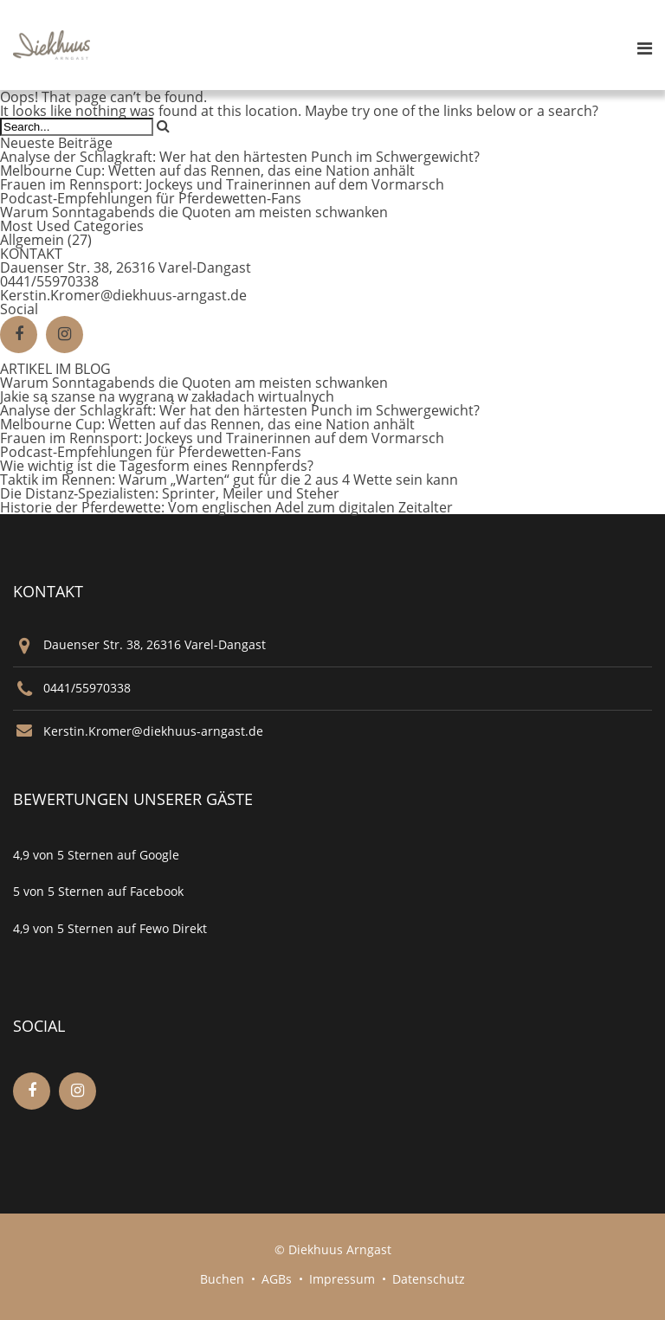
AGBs (276, 1279)
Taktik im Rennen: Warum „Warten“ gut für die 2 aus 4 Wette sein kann (229, 479)
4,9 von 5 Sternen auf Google (96, 855)
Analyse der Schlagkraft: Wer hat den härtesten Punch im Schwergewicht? (240, 156)
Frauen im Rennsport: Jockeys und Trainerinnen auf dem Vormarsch (222, 184)
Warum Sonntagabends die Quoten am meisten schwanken (194, 212)
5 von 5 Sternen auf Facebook (98, 891)
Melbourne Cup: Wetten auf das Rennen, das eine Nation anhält (207, 170)
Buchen (222, 1279)
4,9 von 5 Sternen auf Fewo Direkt (110, 928)
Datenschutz (428, 1279)
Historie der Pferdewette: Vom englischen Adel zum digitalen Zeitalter (226, 507)
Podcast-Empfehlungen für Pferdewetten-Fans (150, 198)
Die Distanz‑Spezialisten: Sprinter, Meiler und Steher (169, 493)
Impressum (342, 1279)
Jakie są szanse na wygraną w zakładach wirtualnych (167, 396)
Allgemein (32, 239)
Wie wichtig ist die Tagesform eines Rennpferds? (156, 465)
